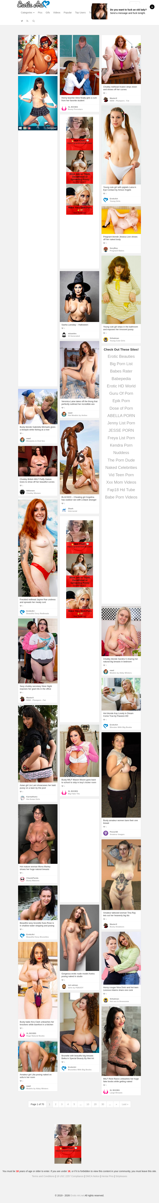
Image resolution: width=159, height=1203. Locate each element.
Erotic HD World (121, 386)
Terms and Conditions (43, 1176)
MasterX (113, 98)
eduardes (72, 334)
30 (103, 1104)
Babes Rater (121, 371)
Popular (68, 12)
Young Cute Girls (117, 341)
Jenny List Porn (121, 423)
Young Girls (115, 201)
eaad (70, 413)
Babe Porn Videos (121, 497)
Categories (28, 12)
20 (95, 1104)
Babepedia (121, 378)
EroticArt (114, 199)
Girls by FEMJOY (75, 988)
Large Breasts (116, 1093)
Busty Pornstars (75, 109)
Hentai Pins (108, 1176)
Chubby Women (33, 493)
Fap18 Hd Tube (121, 489)
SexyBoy (114, 248)
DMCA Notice (92, 1176)
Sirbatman (114, 338)
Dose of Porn (121, 408)
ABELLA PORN (121, 415)
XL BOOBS (73, 107)
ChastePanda (32, 878)
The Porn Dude (121, 460)
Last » (125, 1104)
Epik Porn (121, 400)
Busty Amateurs (117, 927)
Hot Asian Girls (33, 799)
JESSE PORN (121, 430)
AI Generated (74, 336)
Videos (56, 12)
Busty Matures (32, 881)
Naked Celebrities (121, 467)
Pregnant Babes (117, 251)
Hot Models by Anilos (77, 415)
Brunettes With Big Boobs (79, 1070)
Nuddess (121, 452)
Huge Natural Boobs (35, 1036)
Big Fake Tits (74, 794)
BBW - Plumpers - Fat (119, 101)
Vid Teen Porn (121, 475)
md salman (73, 985)
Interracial (72, 511)
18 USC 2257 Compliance (70, 1176)
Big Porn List (121, 363)
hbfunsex (30, 491)
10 (87, 1104)
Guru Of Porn (121, 393)
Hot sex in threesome (119, 1001)
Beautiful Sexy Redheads (37, 613)
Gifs (48, 12)
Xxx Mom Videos (121, 482)
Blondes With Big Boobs (121, 727)
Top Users (80, 12)
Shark (70, 509)
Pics (40, 12)
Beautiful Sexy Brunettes (37, 937)
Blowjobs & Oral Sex (35, 441)
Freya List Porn (121, 438)
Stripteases (121, 1176)
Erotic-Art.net (77, 1195)
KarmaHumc (32, 797)
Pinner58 (114, 832)
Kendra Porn (121, 445)
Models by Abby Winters (121, 673)
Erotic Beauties (121, 356)
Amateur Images (117, 834)
